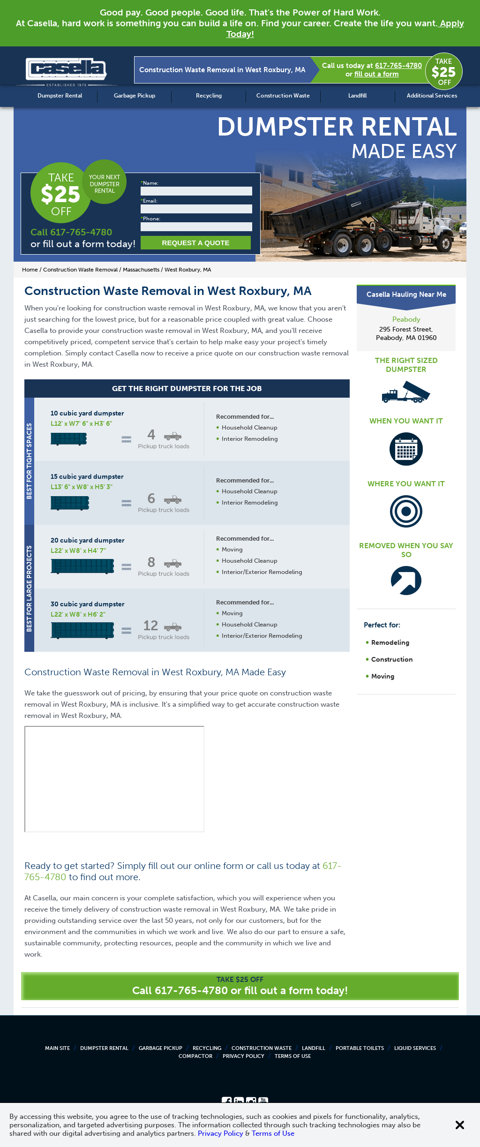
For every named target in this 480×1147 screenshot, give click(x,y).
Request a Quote (196, 243)
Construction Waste (283, 95)
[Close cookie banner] (460, 1125)
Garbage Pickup (134, 95)
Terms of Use (293, 1056)
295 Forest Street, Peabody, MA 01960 (406, 333)
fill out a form (376, 74)
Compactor (195, 1056)
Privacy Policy (243, 1056)
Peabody (406, 319)
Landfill (357, 95)
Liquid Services (415, 1048)
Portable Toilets (360, 1048)
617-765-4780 (398, 65)
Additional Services (432, 95)
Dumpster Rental (60, 95)
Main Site (57, 1048)
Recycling (209, 95)
